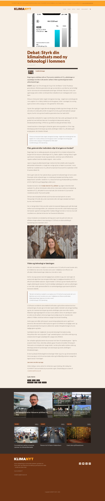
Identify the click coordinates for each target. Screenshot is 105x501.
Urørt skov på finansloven (75, 445)
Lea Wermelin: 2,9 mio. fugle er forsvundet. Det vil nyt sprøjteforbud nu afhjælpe (61, 413)
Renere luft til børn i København (50, 445)
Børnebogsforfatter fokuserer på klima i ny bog (32, 413)
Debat (78, 9)
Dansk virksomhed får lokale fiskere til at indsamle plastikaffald (81, 401)
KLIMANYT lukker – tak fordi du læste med (62, 401)
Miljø (69, 9)
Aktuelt (29, 380)
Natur (73, 9)
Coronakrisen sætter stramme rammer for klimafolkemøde (24, 446)
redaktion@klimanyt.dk (34, 371)
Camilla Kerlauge (40, 71)
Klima (64, 9)
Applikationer (30, 382)
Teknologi (44, 382)
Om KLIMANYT (84, 9)
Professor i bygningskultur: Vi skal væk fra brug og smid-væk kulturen (81, 413)
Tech (40, 382)
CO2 (36, 382)
